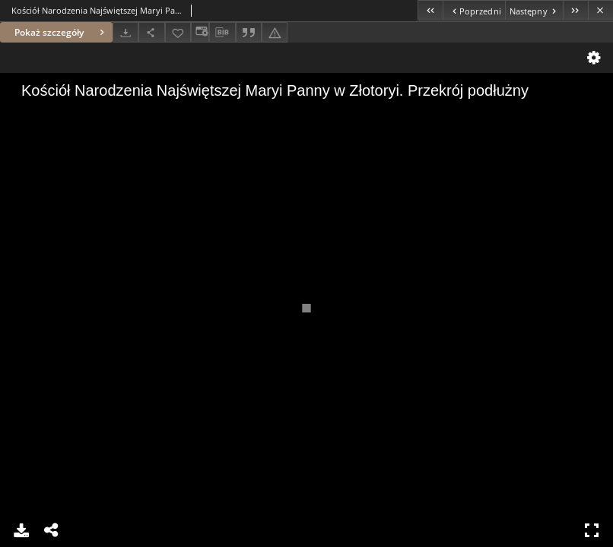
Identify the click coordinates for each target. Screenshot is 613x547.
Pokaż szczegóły (61, 32)
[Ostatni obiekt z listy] (575, 10)
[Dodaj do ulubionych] (178, 32)
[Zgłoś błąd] (274, 32)
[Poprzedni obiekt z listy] (473, 10)
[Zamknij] (600, 10)
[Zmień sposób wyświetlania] (200, 32)
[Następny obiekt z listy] (534, 10)
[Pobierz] (125, 32)
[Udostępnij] (151, 32)
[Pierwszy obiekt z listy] (430, 10)
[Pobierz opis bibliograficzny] (222, 32)
